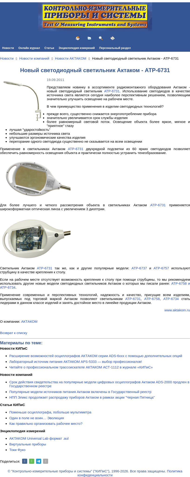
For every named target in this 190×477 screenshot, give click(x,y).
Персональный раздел (115, 48)
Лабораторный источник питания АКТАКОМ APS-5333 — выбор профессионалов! (75, 362)
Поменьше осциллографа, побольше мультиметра (50, 412)
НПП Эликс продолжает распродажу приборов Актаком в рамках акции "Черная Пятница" (82, 397)
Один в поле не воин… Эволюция (36, 418)
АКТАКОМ (29, 321)
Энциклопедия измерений (77, 48)
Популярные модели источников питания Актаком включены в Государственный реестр (80, 392)
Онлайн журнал (29, 48)
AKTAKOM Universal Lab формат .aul (39, 438)
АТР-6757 (161, 268)
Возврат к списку (13, 333)
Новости (8, 48)
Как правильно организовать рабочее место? (45, 423)
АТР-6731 (112, 91)
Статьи (49, 48)
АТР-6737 (139, 268)
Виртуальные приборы (27, 444)
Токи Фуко (17, 450)
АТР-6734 (171, 299)
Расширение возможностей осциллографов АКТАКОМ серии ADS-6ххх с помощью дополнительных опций (95, 356)
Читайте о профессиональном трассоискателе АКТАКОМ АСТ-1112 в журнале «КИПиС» (81, 367)
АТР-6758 (152, 299)
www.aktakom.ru (177, 310)
